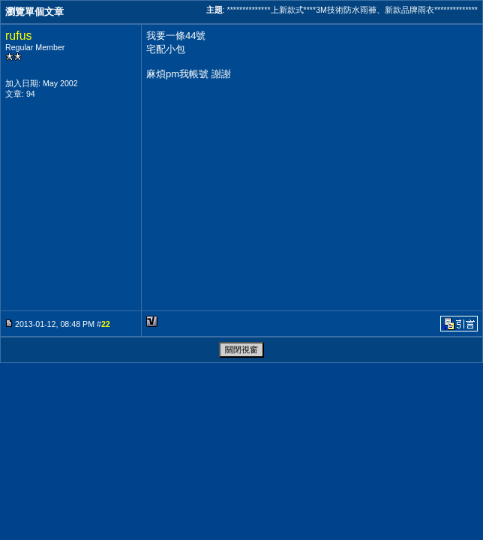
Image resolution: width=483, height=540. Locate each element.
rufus (18, 35)
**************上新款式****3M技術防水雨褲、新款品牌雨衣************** (352, 9)
